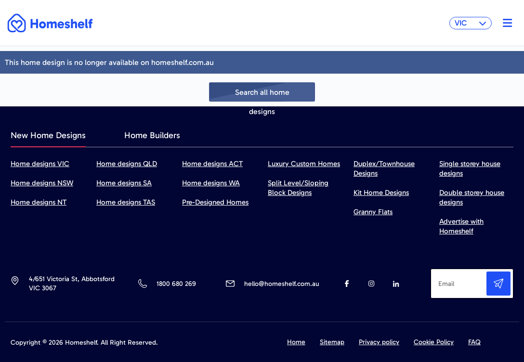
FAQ (474, 342)
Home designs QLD (126, 163)
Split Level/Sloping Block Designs (298, 188)
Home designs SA (124, 183)
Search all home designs (262, 95)
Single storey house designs (469, 168)
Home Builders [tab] (152, 135)
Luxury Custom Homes (304, 163)
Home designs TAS (125, 202)
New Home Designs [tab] (48, 135)
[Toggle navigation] (505, 23)
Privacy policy (379, 342)
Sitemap (332, 342)
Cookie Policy (434, 342)
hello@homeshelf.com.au (281, 284)
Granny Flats (373, 211)
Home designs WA (211, 183)
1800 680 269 (176, 284)
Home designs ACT (212, 163)
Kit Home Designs (381, 192)
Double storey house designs (471, 197)
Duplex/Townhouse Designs (384, 168)
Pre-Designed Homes (215, 202)
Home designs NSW (42, 183)
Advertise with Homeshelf (461, 226)
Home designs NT (38, 202)
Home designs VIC (40, 163)
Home (296, 342)
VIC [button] (470, 22)
